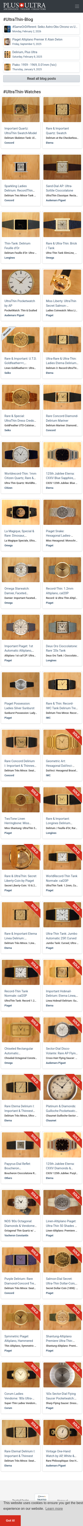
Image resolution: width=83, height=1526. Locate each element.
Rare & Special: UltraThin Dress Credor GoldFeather (19, 420)
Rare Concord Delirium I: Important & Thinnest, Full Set (20, 765)
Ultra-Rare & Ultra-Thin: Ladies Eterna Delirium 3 (61, 363)
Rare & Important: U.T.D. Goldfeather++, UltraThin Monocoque (20, 363)
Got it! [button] (10, 1520)
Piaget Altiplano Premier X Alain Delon (37, 42)
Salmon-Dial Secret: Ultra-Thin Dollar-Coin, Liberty (60, 1283)
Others (8, 1178)
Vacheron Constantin (16, 1235)
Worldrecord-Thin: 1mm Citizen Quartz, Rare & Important (20, 478)
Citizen (8, 487)
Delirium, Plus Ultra (27, 54)
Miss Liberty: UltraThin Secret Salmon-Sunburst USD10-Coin (61, 305)
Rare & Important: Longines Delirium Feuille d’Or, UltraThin (60, 823)
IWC (48, 717)
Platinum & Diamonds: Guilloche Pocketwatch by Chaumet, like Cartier (62, 1111)
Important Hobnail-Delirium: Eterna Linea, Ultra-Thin (61, 996)
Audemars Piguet (56, 200)
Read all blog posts (41, 79)
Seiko (7, 372)
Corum (8, 1408)
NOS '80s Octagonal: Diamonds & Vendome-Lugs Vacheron (19, 1225)
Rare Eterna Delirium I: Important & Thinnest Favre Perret (19, 1111)
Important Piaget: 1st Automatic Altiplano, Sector (18, 650)
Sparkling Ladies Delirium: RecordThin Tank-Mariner (18, 190)
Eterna (49, 142)
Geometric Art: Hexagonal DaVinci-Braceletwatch (59, 765)
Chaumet (51, 1120)
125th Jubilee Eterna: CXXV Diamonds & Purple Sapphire (60, 1168)
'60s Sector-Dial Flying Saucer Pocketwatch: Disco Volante (61, 1398)
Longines (9, 257)
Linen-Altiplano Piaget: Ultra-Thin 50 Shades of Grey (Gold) (61, 1225)
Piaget (49, 315)
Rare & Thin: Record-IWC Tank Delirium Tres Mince (61, 708)
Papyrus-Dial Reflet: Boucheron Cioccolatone (17, 1168)
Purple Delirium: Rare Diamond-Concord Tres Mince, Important (20, 1283)
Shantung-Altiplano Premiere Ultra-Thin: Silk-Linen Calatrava (59, 1341)
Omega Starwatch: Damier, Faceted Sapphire (16, 593)
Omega (50, 257)
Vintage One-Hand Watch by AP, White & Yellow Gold (60, 1456)
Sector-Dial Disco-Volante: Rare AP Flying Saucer (61, 1053)
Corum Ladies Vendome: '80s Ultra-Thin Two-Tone (18, 1398)
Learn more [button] (54, 1508)
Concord (9, 142)
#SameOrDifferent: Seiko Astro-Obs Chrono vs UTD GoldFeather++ (45, 29)
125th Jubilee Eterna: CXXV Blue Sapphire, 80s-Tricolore (60, 478)
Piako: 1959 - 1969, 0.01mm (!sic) (34, 67)
